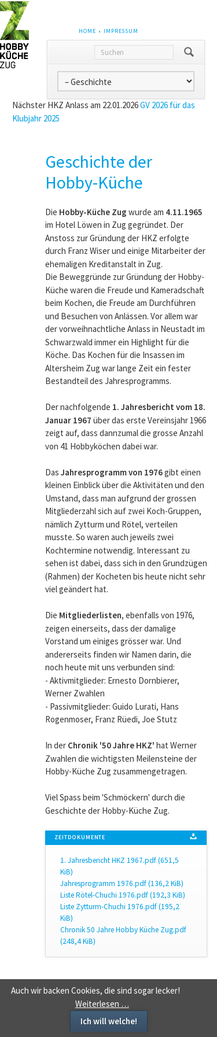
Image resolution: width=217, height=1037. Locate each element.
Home (87, 31)
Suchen (189, 52)
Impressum (121, 31)
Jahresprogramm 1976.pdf (121, 883)
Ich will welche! (108, 1021)
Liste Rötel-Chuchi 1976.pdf (122, 895)
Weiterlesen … (102, 1003)
